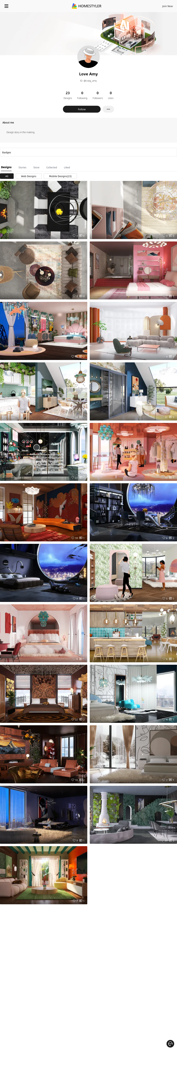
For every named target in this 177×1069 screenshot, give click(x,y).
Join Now (167, 6)
